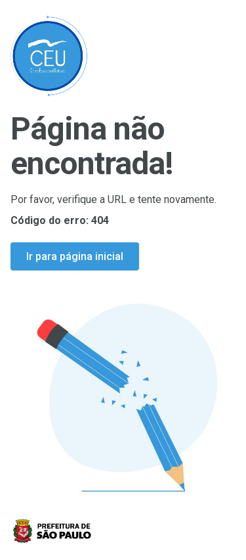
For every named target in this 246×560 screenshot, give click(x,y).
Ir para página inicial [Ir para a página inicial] (74, 256)
